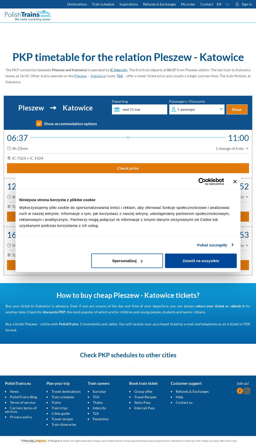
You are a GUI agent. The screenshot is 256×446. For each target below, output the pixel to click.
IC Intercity (118, 70)
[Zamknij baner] (235, 181)
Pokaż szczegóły (212, 245)
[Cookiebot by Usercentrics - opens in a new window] (202, 181)
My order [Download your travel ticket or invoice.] (188, 4)
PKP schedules (118, 355)
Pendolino (101, 419)
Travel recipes (62, 419)
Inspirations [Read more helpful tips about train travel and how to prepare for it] (129, 4)
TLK (120, 76)
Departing (139, 107)
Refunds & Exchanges (192, 391)
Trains (56, 402)
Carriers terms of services (21, 410)
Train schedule (63, 397)
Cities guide (61, 413)
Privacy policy (21, 417)
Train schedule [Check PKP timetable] (103, 4)
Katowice (98, 76)
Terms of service (22, 402)
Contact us (184, 402)
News (14, 391)
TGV (96, 397)
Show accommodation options (70, 124)
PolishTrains (68, 324)
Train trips (60, 408)
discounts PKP (54, 312)
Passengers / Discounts (196, 107)
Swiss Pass (142, 402)
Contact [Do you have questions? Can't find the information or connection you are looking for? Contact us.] (206, 4)
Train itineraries (64, 424)
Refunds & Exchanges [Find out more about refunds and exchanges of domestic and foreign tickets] (159, 4)
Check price (128, 168)
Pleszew (80, 76)
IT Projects (54, 440)
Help (179, 397)
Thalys (98, 402)
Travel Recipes (145, 397)
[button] (223, 4)
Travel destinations (66, 391)
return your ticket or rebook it (220, 306)
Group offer (143, 391)
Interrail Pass (144, 408)
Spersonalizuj (127, 261)
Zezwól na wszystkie (201, 261)
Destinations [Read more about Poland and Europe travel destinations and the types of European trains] (77, 4)
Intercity (99, 408)
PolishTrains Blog (23, 397)
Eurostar (99, 391)
